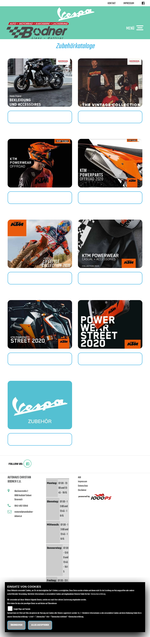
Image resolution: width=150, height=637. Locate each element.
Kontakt (112, 3)
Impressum (128, 3)
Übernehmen (16, 625)
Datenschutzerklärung (98, 594)
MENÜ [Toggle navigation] (135, 28)
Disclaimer (82, 490)
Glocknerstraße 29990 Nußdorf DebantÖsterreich (22, 495)
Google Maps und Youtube (21, 609)
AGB (79, 477)
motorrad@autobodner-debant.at (23, 514)
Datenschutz (83, 486)
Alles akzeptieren (40, 625)
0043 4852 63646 (21, 506)
